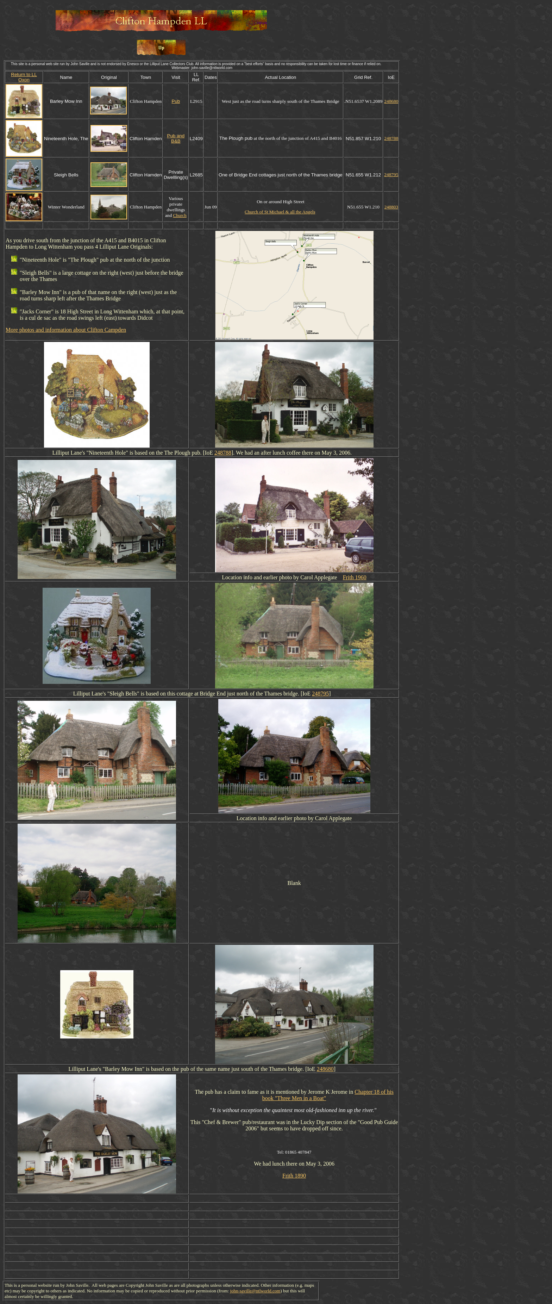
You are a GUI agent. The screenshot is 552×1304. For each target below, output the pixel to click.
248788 (391, 138)
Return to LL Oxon (24, 77)
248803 (391, 207)
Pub (176, 101)
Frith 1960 (354, 577)
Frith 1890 (294, 1176)
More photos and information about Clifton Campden (66, 330)
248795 (391, 174)
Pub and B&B (176, 138)
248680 (391, 101)
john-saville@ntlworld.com (255, 1290)
